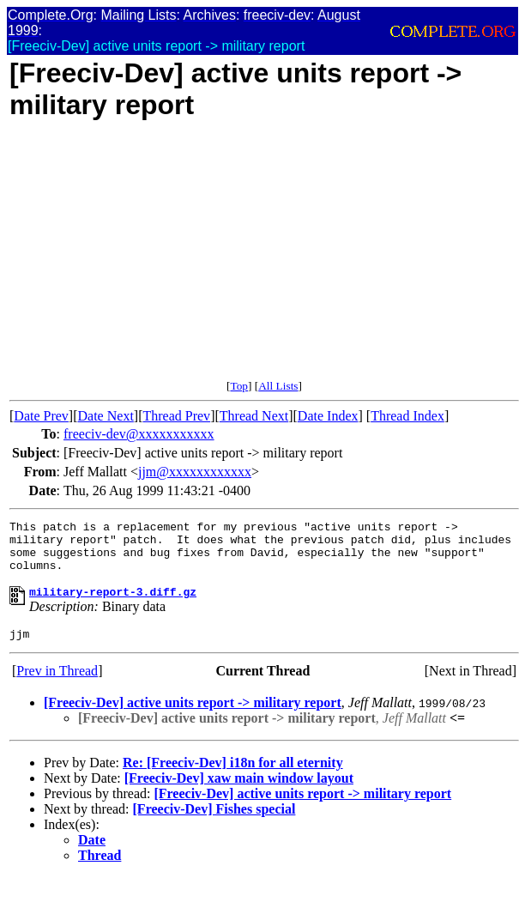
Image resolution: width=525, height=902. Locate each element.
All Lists (278, 385)
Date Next (106, 416)
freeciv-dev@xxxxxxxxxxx (138, 434)
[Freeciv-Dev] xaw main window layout (238, 793)
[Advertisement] (264, 259)
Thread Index (407, 416)
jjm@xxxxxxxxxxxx (194, 471)
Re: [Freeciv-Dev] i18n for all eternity (233, 778)
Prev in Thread (57, 686)
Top (239, 385)
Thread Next (254, 416)
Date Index (328, 416)
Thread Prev (176, 416)
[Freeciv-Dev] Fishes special (214, 824)
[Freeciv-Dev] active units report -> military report (192, 718)
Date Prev (41, 416)
